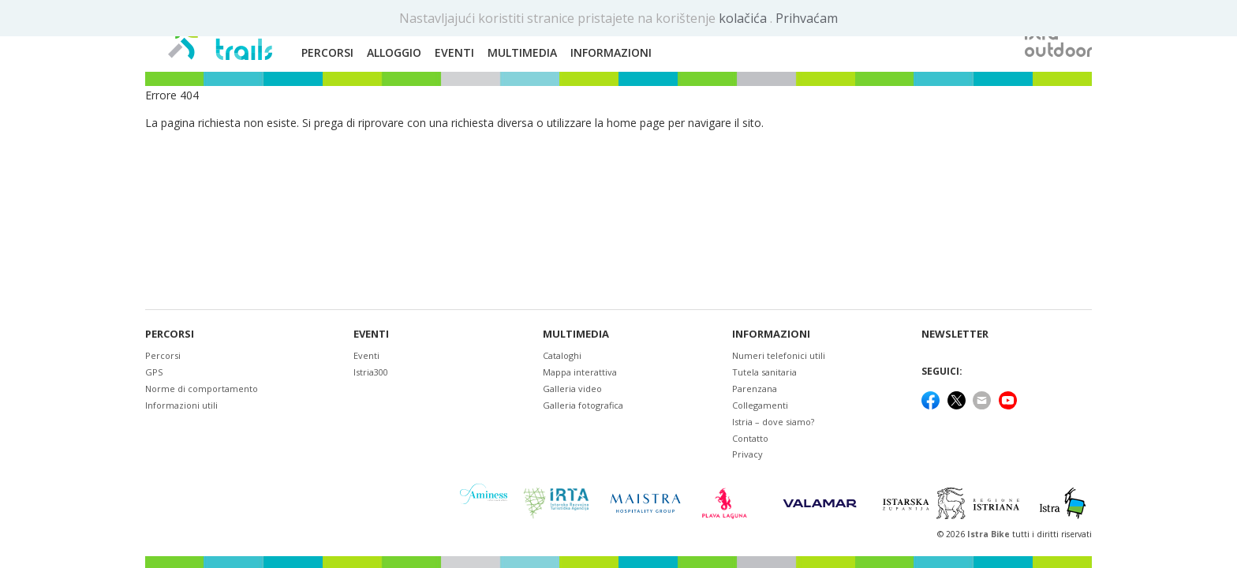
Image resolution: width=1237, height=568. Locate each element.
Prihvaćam (806, 18)
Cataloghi (562, 355)
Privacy (747, 454)
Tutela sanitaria (764, 372)
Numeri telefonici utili (778, 355)
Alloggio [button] (394, 52)
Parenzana (754, 388)
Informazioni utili (181, 405)
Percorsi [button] (327, 52)
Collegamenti (760, 405)
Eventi (371, 334)
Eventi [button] (454, 52)
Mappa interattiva (580, 372)
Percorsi (169, 334)
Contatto (750, 438)
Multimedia (576, 334)
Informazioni (771, 334)
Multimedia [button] (522, 52)
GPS (154, 372)
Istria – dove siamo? (773, 422)
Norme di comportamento (201, 388)
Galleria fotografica (583, 405)
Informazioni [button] (611, 52)
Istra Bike (989, 534)
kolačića (744, 18)
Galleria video (572, 388)
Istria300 (370, 372)
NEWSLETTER (954, 334)
